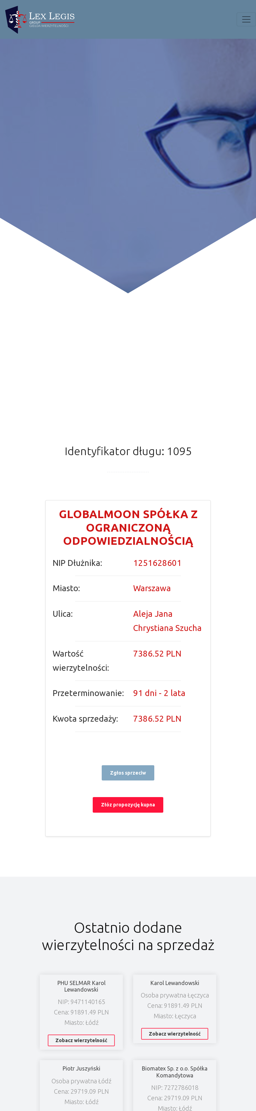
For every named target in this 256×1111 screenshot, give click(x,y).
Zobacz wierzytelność (81, 1040)
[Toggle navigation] (246, 19)
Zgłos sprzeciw (128, 773)
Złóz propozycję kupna (128, 804)
